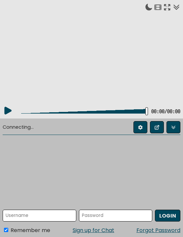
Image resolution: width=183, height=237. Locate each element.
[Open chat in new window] (157, 127)
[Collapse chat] (176, 7)
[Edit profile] (140, 127)
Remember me (27, 230)
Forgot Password (158, 230)
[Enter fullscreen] (167, 7)
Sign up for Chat (93, 230)
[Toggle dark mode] (149, 7)
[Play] (8, 110)
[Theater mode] (158, 7)
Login (167, 216)
